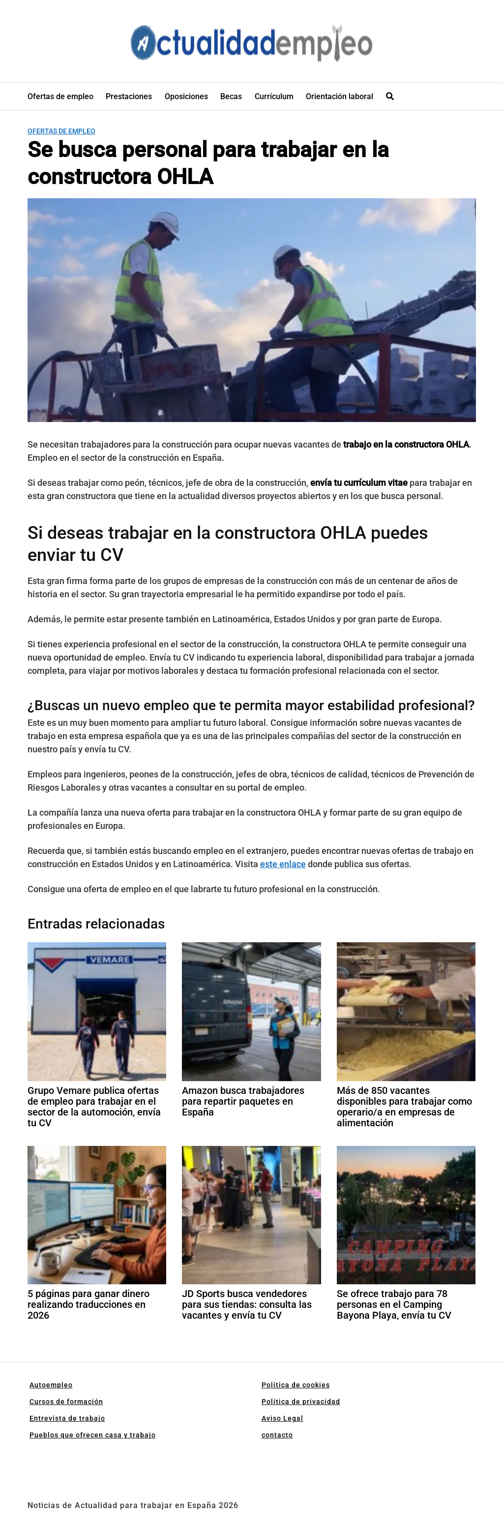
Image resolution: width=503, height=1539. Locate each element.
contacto (277, 1435)
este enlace (283, 864)
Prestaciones (129, 96)
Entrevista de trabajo (67, 1418)
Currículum (274, 96)
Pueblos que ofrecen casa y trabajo (93, 1435)
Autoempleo (51, 1385)
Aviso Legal (282, 1418)
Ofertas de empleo (60, 96)
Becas (231, 96)
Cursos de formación (66, 1402)
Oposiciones (186, 96)
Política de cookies (296, 1385)
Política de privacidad (301, 1402)
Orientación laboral (339, 96)
